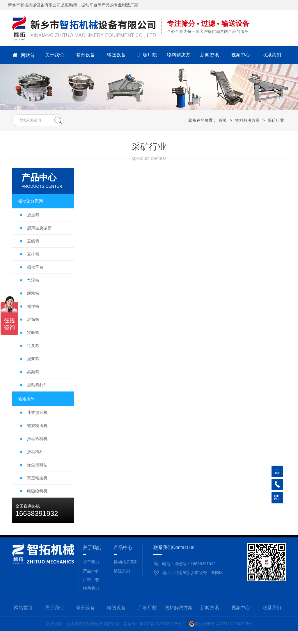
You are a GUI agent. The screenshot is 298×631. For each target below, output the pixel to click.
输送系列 (122, 571)
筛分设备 (85, 54)
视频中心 (240, 54)
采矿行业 (276, 120)
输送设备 (116, 54)
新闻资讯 (209, 54)
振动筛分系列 (126, 562)
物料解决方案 (178, 56)
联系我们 (271, 54)
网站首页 (23, 55)
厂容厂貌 (147, 54)
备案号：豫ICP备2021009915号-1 (154, 623)
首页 (223, 120)
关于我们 (54, 54)
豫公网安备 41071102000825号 (220, 624)
